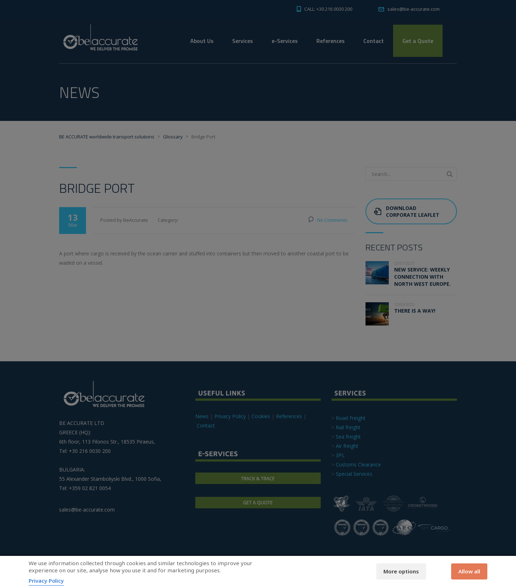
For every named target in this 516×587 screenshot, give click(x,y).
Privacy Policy (46, 580)
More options (401, 571)
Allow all (469, 571)
